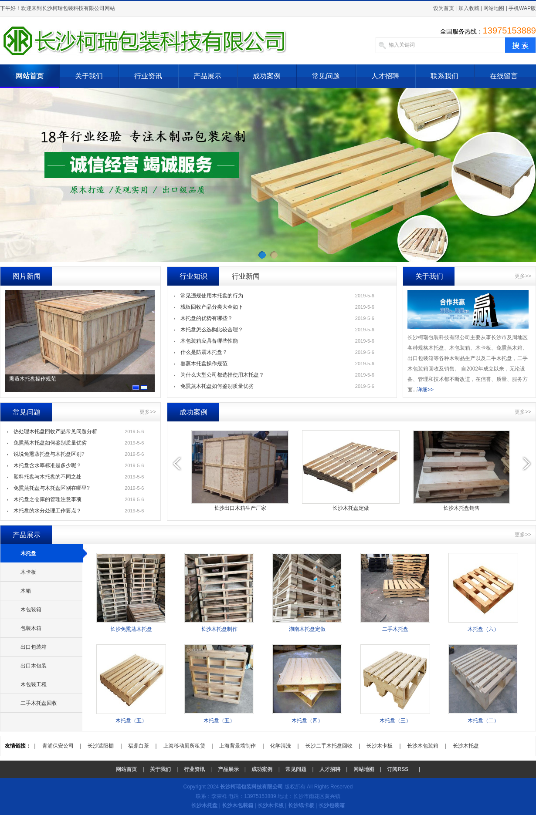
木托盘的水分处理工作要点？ (47, 511)
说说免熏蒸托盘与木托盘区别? (49, 454)
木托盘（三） (395, 720)
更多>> (523, 276)
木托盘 (28, 553)
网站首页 (30, 76)
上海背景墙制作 (237, 746)
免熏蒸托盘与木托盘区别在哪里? (52, 488)
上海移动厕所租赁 (184, 746)
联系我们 (444, 76)
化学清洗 (280, 746)
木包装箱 (30, 609)
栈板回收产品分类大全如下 (211, 307)
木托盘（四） (307, 720)
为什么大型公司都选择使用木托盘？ (222, 375)
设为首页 (443, 8)
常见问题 (326, 76)
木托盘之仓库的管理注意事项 (47, 499)
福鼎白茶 (138, 746)
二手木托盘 (395, 629)
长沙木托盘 (466, 746)
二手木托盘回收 (38, 703)
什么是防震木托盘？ (203, 352)
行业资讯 (148, 76)
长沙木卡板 (379, 746)
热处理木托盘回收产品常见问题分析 (55, 431)
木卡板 (28, 572)
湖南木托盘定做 (307, 629)
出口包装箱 (33, 647)
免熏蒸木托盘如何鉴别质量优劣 (217, 386)
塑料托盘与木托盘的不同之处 (47, 477)
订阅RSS (397, 769)
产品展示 (207, 76)
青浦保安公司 (58, 746)
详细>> (425, 390)
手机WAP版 (522, 8)
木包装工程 (33, 684)
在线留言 (504, 76)
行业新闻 (246, 276)
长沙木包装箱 (422, 746)
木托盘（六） (483, 629)
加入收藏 (468, 8)
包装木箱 (30, 628)
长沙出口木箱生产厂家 (240, 508)
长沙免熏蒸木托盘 (131, 629)
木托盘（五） (131, 720)
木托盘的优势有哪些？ (206, 318)
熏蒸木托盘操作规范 (32, 379)
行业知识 (193, 276)
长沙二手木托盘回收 (329, 746)
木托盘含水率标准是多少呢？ (47, 465)
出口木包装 (33, 666)
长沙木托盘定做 (350, 508)
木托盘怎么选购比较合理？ (211, 330)
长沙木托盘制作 (219, 629)
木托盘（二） (483, 720)
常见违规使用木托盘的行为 (211, 296)
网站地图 (493, 8)
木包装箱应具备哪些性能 (209, 341)
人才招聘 (385, 76)
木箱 (25, 591)
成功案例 (267, 76)
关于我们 (89, 76)
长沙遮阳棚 (101, 746)
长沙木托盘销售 (461, 508)
